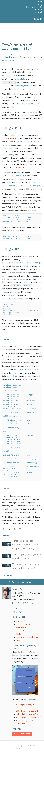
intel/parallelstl (12, 137)
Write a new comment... (21, 577)
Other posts (22, 635)
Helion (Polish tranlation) (27, 709)
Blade (19, 629)
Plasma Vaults (23, 619)
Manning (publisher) (25, 699)
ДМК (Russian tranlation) (27, 706)
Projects (38, 9)
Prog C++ (20, 616)
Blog (40, 4)
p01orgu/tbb (19, 166)
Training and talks (34, 7)
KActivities (21, 623)
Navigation (37, 19)
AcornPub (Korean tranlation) (28, 712)
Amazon (20, 703)
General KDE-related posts (28, 632)
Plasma (20, 626)
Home (39, 1)
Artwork (38, 12)
